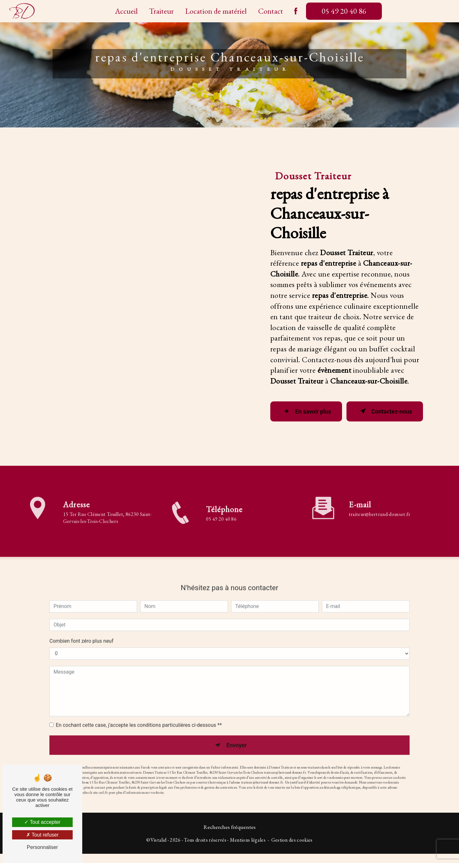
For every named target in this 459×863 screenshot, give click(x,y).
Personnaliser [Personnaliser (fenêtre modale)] (42, 847)
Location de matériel (216, 11)
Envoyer (237, 740)
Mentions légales (248, 848)
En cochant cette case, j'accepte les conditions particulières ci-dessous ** (139, 720)
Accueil (126, 11)
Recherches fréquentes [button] (229, 836)
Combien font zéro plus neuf (81, 636)
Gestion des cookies (292, 848)
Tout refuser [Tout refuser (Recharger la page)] (42, 835)
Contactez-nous (381, 414)
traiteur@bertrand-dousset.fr (380, 509)
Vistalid (158, 848)
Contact (270, 11)
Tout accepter (42, 822)
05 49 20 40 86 (344, 11)
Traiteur (161, 11)
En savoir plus (305, 414)
